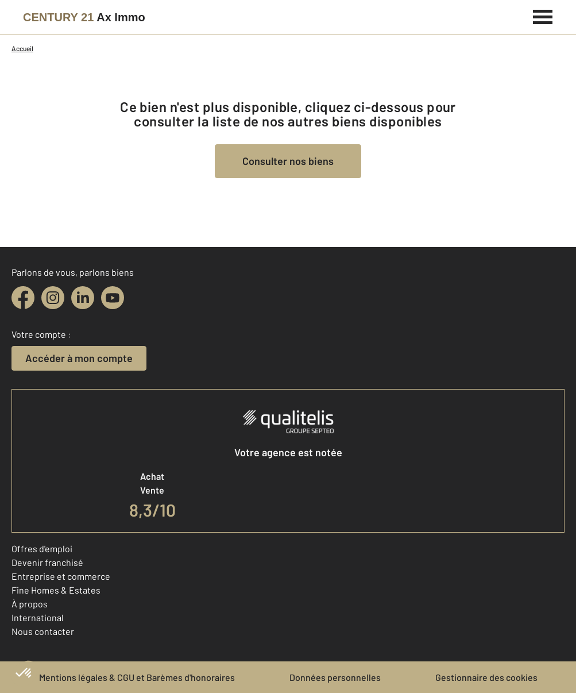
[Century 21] (84, 17)
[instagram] (52, 297)
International (37, 617)
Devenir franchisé (47, 562)
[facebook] (22, 297)
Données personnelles (335, 677)
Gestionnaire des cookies (486, 677)
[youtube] (112, 297)
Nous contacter (42, 631)
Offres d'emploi (41, 548)
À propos (29, 603)
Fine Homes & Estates (55, 589)
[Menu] (543, 15)
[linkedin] (82, 297)
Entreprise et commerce (60, 576)
